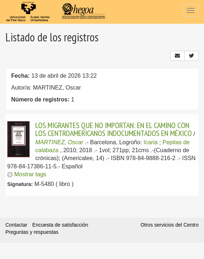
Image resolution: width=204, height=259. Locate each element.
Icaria (150, 142)
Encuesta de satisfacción (60, 225)
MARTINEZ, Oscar (59, 142)
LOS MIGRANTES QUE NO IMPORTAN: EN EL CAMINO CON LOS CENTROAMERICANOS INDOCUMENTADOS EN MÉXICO (113, 129)
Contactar (16, 225)
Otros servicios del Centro (170, 225)
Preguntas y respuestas (31, 232)
